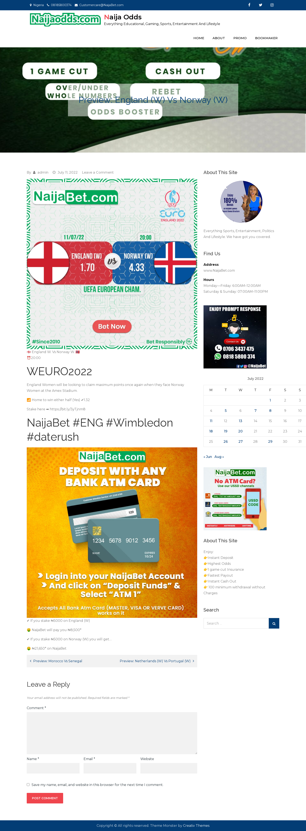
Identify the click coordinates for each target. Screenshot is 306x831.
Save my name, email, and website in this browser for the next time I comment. (97, 785)
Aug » (219, 457)
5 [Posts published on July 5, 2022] (226, 411)
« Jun (208, 457)
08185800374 (61, 5)
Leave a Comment (98, 172)
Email (89, 759)
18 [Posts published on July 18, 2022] (211, 431)
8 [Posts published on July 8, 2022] (270, 411)
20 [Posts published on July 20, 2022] (240, 431)
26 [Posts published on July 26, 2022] (226, 442)
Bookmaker (266, 38)
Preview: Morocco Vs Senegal (57, 661)
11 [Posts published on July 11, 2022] (211, 421)
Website (147, 759)
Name (33, 759)
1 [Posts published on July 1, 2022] (270, 400)
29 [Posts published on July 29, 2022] (270, 442)
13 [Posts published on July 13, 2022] (240, 421)
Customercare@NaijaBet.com (101, 5)
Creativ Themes (196, 826)
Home (198, 38)
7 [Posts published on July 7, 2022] (255, 411)
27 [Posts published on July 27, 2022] (240, 442)
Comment (36, 708)
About (219, 38)
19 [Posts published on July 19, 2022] (225, 431)
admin (42, 172)
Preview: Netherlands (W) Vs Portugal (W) (155, 661)
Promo (240, 38)
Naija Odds (123, 17)
